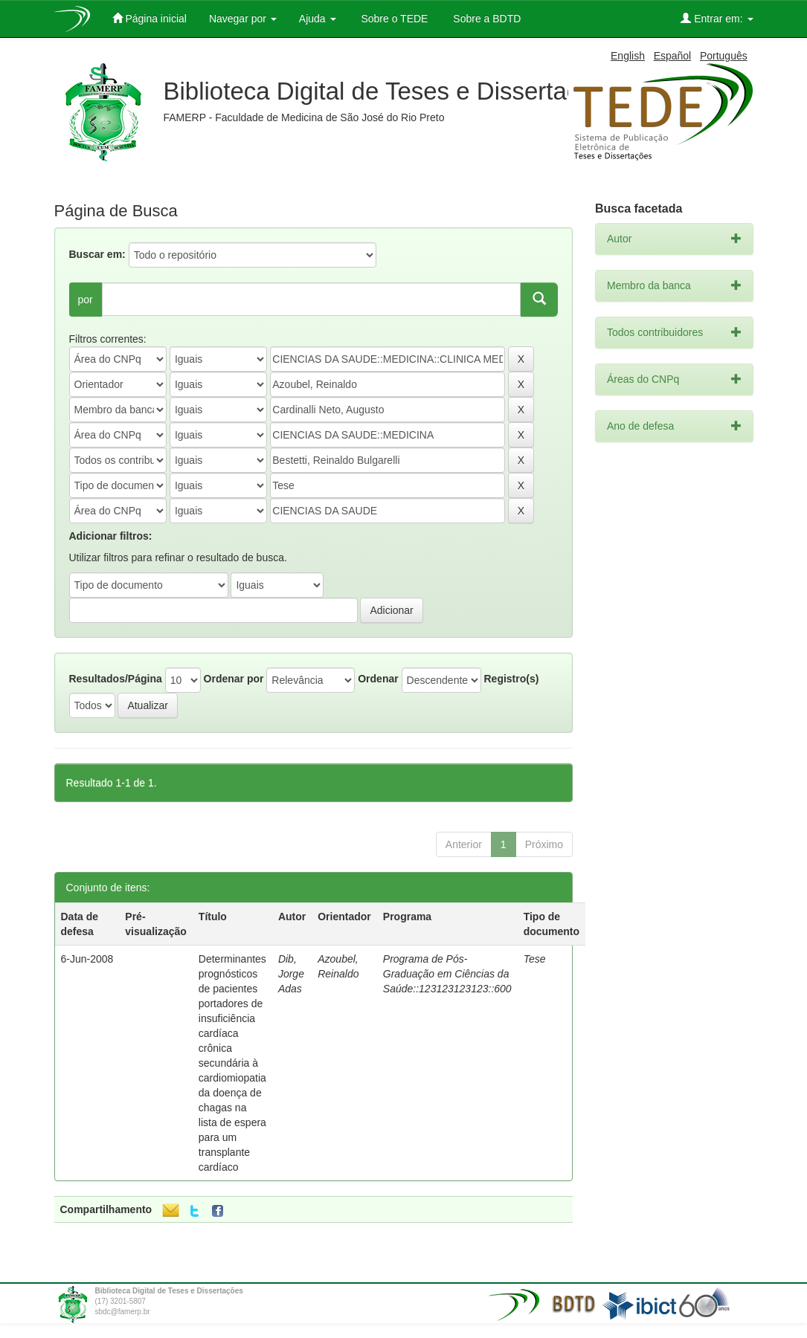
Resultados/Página (115, 679)
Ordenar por (234, 679)
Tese (535, 959)
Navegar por (243, 19)
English (628, 56)
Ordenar (378, 679)
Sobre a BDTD (485, 19)
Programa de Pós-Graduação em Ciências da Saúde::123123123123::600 (447, 974)
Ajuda (317, 19)
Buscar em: (97, 254)
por (85, 300)
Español (673, 56)
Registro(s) (510, 679)
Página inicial (149, 18)
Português (723, 56)
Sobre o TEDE (393, 19)
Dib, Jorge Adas (291, 974)
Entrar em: (717, 18)
